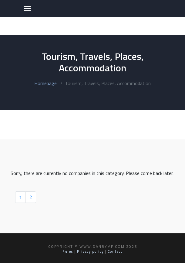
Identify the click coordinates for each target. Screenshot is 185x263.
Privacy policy (90, 251)
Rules (67, 251)
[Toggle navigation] (27, 8)
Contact (115, 251)
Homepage (45, 83)
